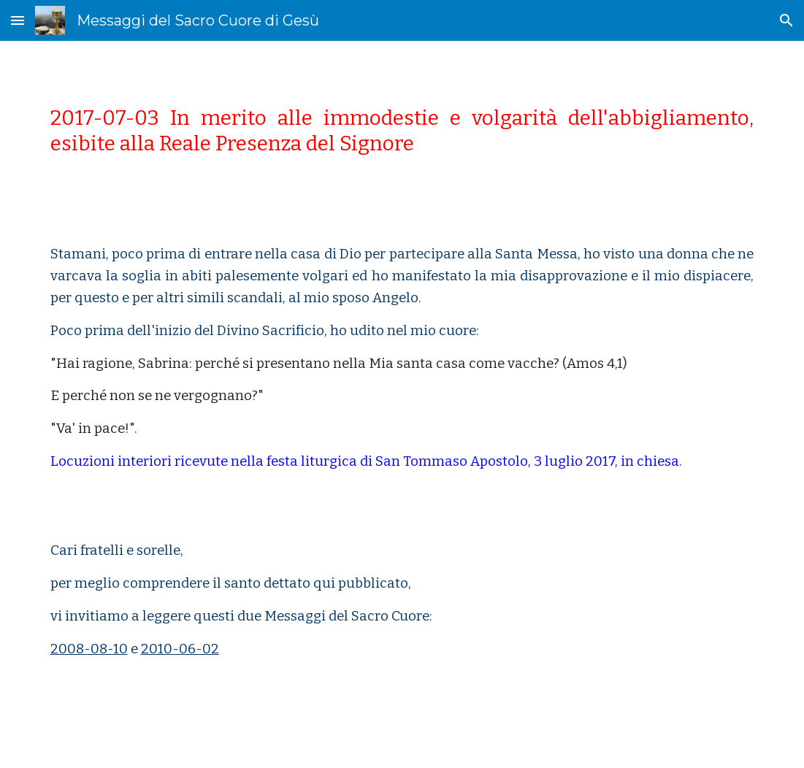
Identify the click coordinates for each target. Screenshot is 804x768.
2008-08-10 (89, 649)
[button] (17, 20)
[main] (402, 130)
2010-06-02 (180, 649)
